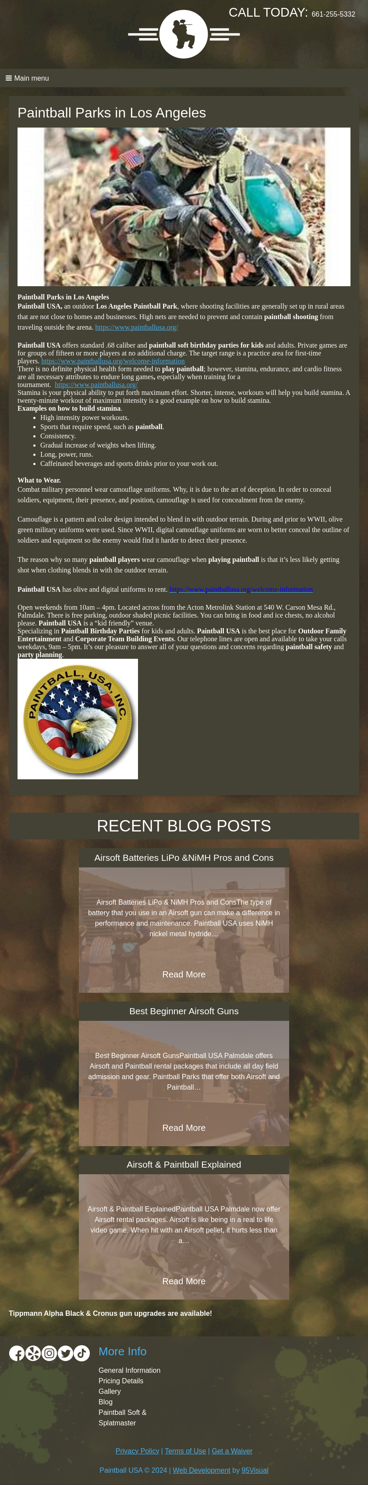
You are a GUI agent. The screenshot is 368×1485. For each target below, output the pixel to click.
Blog (106, 1402)
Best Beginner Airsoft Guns (184, 1011)
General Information (129, 1370)
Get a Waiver (232, 1451)
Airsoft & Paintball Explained (184, 1164)
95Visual (255, 1470)
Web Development (201, 1470)
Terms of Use (185, 1451)
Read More (184, 974)
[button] (184, 78)
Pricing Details (121, 1381)
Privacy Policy (137, 1451)
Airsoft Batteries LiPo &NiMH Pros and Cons (183, 858)
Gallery (110, 1391)
